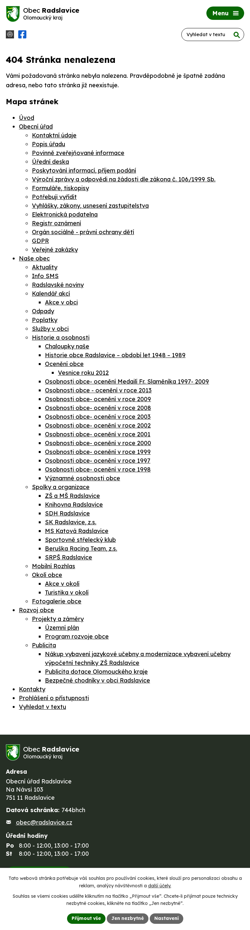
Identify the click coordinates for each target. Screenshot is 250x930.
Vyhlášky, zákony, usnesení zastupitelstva (90, 205)
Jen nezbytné (127, 918)
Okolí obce (47, 575)
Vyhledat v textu (42, 707)
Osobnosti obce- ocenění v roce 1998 (98, 469)
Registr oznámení (56, 223)
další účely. (159, 886)
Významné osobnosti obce (82, 478)
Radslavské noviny (58, 285)
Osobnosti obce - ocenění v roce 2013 (98, 390)
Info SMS (45, 276)
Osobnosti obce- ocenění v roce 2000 (98, 443)
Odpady (43, 311)
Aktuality (44, 267)
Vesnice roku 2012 (83, 372)
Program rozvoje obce (77, 636)
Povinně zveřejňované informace (78, 153)
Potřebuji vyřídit (54, 197)
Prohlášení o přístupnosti (54, 698)
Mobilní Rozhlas (53, 566)
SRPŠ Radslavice (68, 557)
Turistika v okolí (67, 592)
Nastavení (166, 918)
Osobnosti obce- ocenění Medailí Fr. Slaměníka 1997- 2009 (127, 381)
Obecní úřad (36, 126)
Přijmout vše (86, 918)
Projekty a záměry (58, 619)
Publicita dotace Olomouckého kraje (96, 671)
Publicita (44, 645)
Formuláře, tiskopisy (60, 188)
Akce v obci (61, 302)
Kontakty (32, 689)
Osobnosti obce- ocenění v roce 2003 (98, 416)
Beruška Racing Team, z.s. (81, 548)
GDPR (40, 241)
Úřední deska (50, 161)
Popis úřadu (48, 144)
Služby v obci (50, 328)
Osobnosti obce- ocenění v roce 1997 (97, 460)
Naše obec (34, 258)
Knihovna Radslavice (74, 504)
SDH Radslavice (67, 513)
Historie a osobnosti (61, 337)
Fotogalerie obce (56, 601)
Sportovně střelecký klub (80, 539)
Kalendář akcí (51, 293)
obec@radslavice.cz (44, 822)
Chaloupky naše (67, 346)
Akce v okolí (62, 583)
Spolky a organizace (61, 487)
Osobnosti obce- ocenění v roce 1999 (98, 452)
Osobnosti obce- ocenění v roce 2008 (98, 408)
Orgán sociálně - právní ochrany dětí (83, 232)
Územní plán (62, 627)
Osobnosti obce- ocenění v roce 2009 (98, 399)
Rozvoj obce (36, 610)
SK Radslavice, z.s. (70, 522)
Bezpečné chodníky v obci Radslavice (97, 680)
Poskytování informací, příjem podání (84, 170)
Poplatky (44, 320)
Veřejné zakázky (55, 249)
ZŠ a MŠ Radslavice (72, 496)
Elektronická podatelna (65, 214)
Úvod (26, 117)
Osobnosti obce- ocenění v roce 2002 (98, 425)
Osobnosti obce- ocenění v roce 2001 (97, 434)
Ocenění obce (64, 364)
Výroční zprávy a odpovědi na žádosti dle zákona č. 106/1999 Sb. (123, 179)
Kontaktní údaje (54, 135)
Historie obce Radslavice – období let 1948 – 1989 (115, 355)
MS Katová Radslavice (76, 531)
